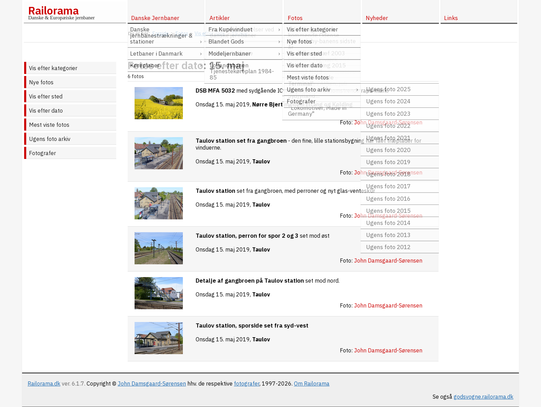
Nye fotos (41, 82)
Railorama (53, 10)
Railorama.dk (44, 383)
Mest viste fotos (49, 124)
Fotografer (42, 153)
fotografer (246, 383)
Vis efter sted (45, 96)
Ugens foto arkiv (49, 138)
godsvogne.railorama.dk (483, 396)
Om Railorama (311, 383)
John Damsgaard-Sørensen (152, 383)
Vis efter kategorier (53, 68)
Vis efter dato (46, 110)
